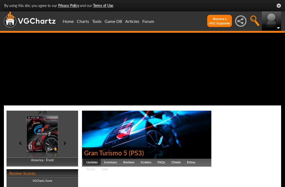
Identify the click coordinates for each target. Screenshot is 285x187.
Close (279, 6)
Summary (110, 162)
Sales (104, 169)
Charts (83, 21)
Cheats (176, 162)
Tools (97, 21)
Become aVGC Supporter (219, 21)
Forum (148, 21)
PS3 (136, 153)
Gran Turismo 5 (105, 153)
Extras (191, 162)
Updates (92, 162)
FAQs (161, 162)
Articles (132, 21)
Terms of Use (103, 5)
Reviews (128, 162)
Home (68, 21)
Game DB (113, 21)
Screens (146, 162)
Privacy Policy (68, 5)
